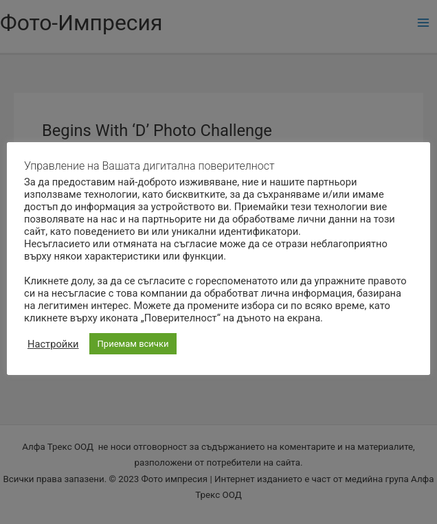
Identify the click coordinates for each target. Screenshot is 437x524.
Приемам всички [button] (133, 344)
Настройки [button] (53, 344)
